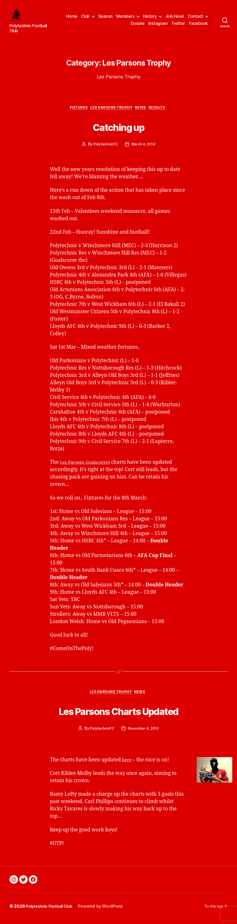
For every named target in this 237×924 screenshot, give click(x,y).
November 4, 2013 (143, 733)
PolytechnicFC (105, 147)
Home (95, 17)
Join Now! (198, 17)
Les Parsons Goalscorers (88, 465)
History (174, 17)
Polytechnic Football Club (51, 910)
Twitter (178, 24)
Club (109, 17)
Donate (138, 24)
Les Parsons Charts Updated (118, 714)
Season (129, 17)
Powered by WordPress (105, 910)
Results (162, 110)
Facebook (198, 24)
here (127, 764)
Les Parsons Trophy (111, 110)
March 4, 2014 (143, 147)
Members (149, 17)
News (143, 110)
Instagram (158, 24)
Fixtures (75, 110)
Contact (114, 24)
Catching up (118, 129)
